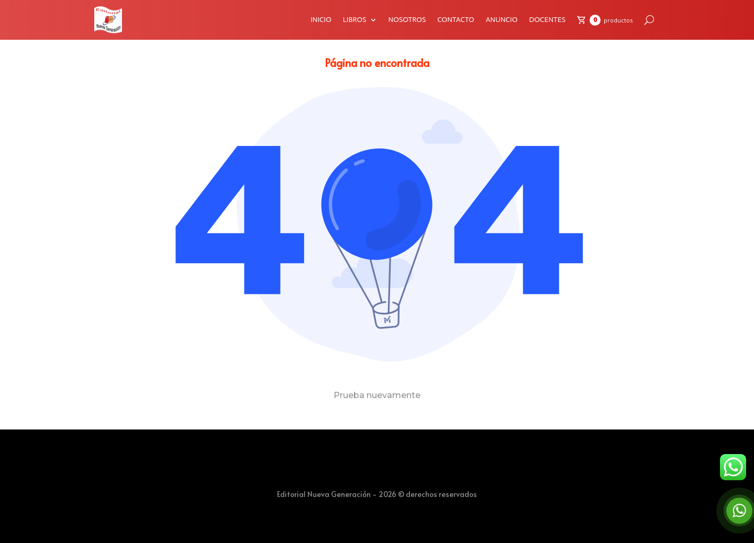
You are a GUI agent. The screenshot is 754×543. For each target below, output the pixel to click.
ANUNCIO (502, 19)
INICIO (321, 19)
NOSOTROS (407, 19)
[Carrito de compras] (605, 20)
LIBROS (355, 19)
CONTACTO (455, 19)
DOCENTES (547, 19)
